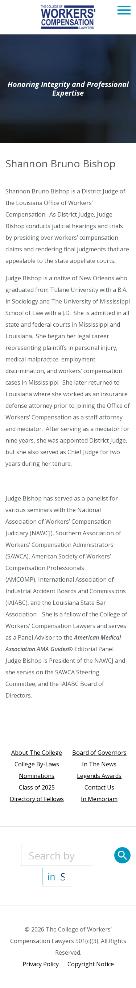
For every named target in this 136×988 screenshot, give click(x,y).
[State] (57, 876)
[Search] (122, 855)
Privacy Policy (40, 964)
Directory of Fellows (37, 799)
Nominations (36, 776)
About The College (36, 753)
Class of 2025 (37, 787)
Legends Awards (99, 776)
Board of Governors (99, 753)
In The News (99, 764)
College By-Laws (37, 764)
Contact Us (99, 787)
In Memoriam (99, 799)
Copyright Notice (90, 964)
